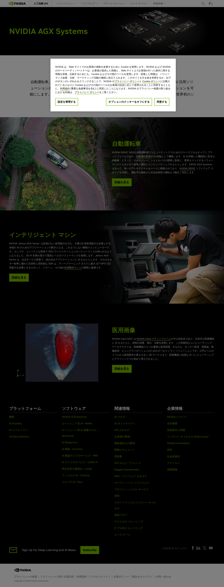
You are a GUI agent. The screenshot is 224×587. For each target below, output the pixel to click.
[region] (113, 85)
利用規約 (65, 88)
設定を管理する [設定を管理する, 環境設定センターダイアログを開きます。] (67, 101)
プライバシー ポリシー (127, 81)
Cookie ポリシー (151, 81)
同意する (162, 101)
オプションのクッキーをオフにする (129, 101)
